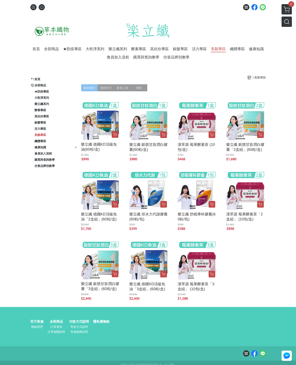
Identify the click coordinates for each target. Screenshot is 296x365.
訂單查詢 (56, 326)
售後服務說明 (79, 331)
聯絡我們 (37, 326)
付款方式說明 (79, 321)
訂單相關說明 (56, 331)
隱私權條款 (101, 321)
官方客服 (37, 321)
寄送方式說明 (79, 326)
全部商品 (56, 321)
